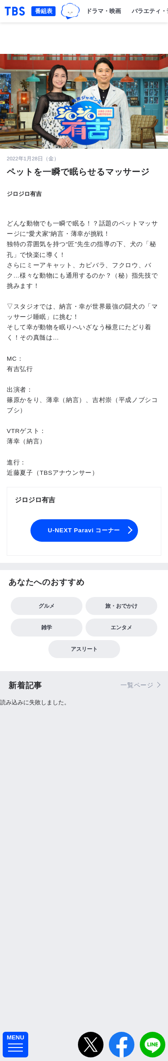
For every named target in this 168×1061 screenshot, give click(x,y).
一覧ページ (137, 685)
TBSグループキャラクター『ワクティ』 (70, 11)
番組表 (43, 11)
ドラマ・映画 (103, 11)
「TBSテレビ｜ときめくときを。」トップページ (14, 11)
